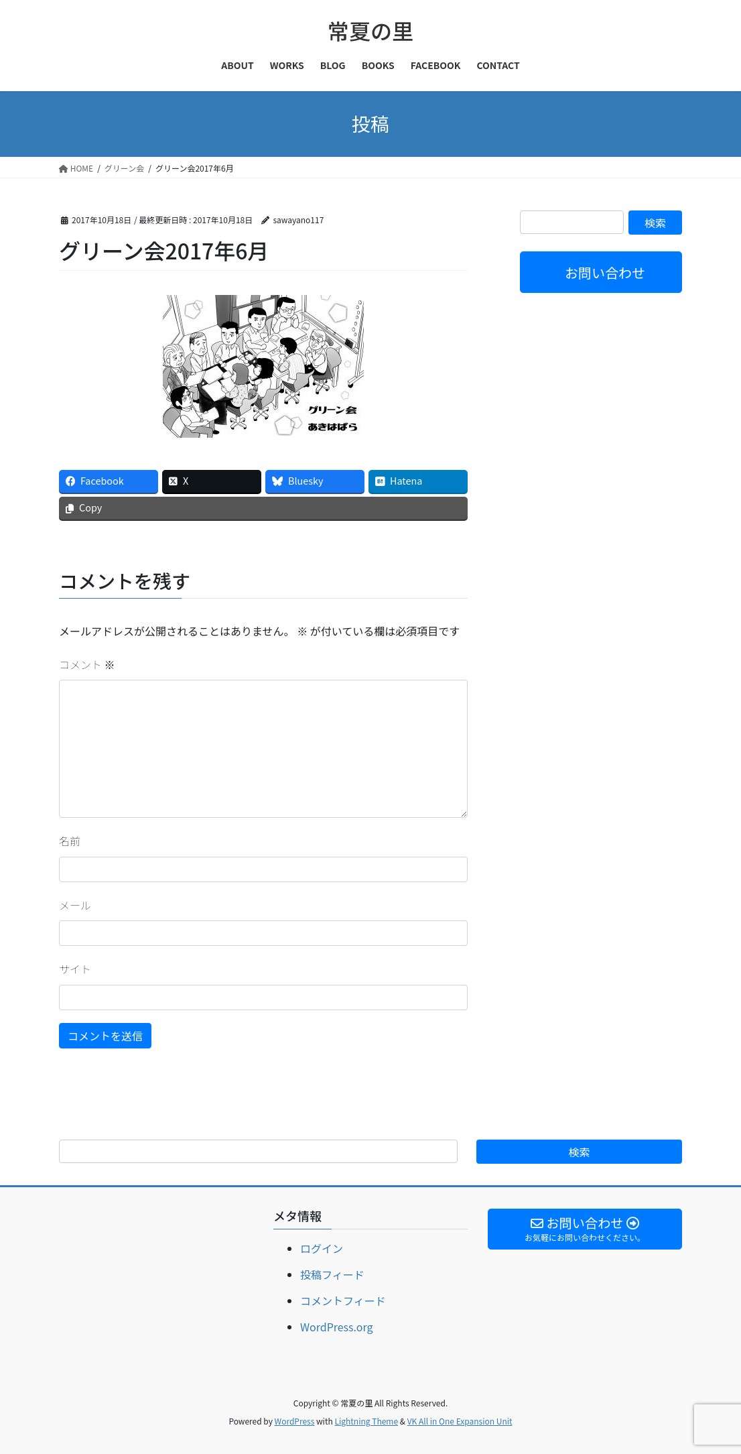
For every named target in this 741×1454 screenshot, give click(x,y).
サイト (75, 969)
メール (75, 905)
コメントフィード (343, 1300)
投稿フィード (332, 1274)
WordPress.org (336, 1327)
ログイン (321, 1248)
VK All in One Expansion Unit (460, 1421)
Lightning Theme (366, 1421)
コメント (87, 664)
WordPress (295, 1421)
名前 (69, 841)
